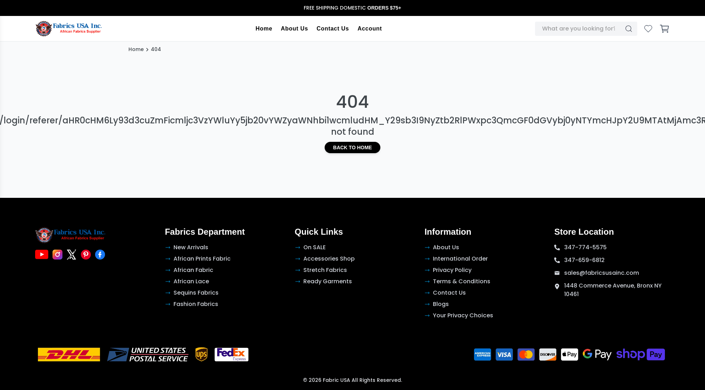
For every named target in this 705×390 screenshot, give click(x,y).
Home (264, 29)
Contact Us (333, 29)
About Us (294, 29)
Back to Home (352, 147)
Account (370, 29)
